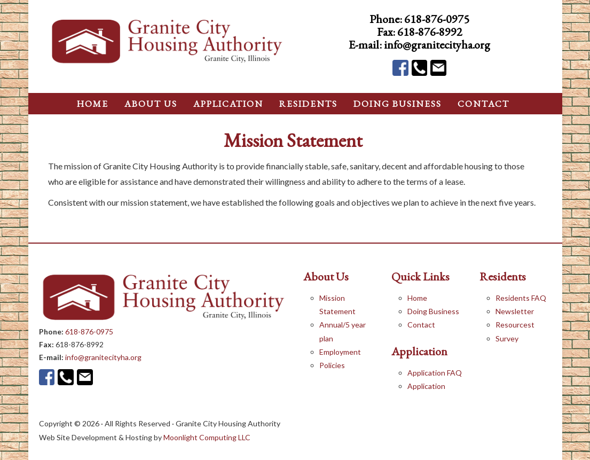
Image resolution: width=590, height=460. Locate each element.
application (228, 104)
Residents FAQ (520, 297)
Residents (308, 104)
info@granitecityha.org (437, 44)
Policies (332, 365)
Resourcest (514, 324)
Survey (506, 338)
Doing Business (433, 311)
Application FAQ (434, 372)
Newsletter (514, 311)
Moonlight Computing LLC (206, 437)
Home (417, 297)
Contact (421, 324)
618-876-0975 (436, 19)
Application (426, 386)
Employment (340, 351)
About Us (150, 104)
